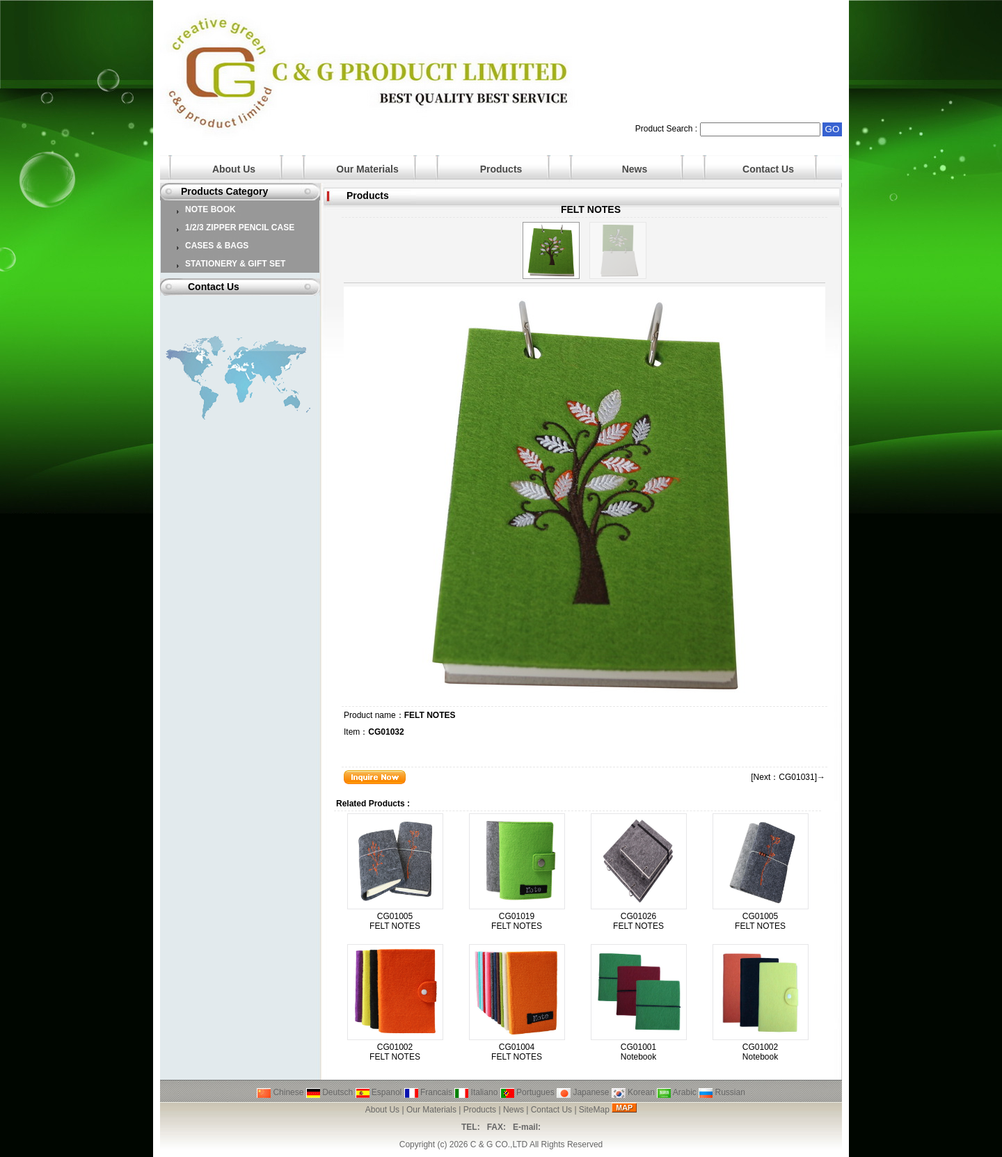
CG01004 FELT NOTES (516, 1052)
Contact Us (768, 169)
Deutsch (329, 1092)
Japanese (583, 1092)
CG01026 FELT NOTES (638, 921)
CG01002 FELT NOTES (394, 1052)
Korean (633, 1092)
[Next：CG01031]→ (788, 777)
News (635, 169)
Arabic (677, 1092)
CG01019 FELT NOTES (516, 921)
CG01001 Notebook (638, 1052)
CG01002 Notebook (760, 1052)
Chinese (280, 1092)
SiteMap (594, 1110)
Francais (428, 1092)
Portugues (527, 1092)
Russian (722, 1092)
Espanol (379, 1092)
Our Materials (367, 169)
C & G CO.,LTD (498, 1144)
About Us (233, 169)
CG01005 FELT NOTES (394, 921)
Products (501, 169)
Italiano (476, 1092)
